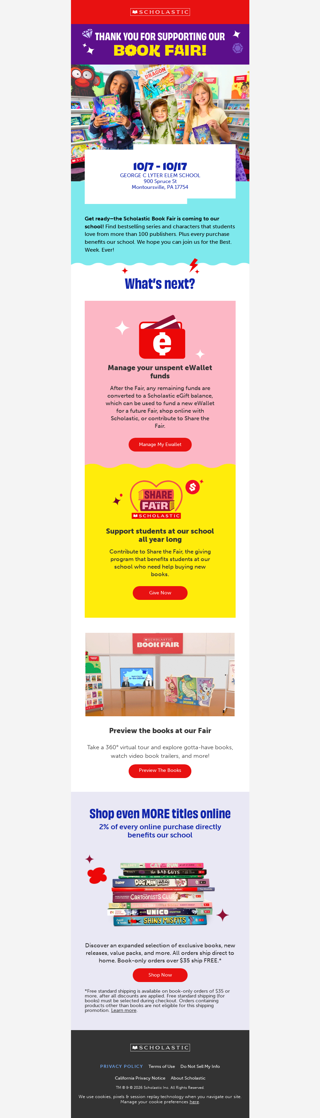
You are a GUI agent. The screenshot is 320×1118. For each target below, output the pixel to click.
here (194, 1101)
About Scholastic (188, 1078)
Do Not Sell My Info (200, 1066)
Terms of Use (162, 1066)
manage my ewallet (160, 444)
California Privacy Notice (140, 1078)
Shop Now (160, 975)
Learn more (124, 1010)
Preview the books (160, 770)
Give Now (160, 593)
